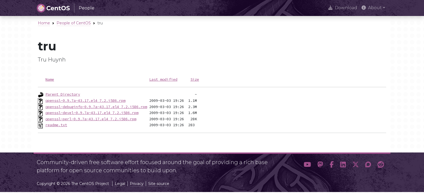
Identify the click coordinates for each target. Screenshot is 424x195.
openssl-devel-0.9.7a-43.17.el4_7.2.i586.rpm (91, 112)
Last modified (163, 79)
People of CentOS (74, 23)
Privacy (137, 183)
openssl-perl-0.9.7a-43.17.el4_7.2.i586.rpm (90, 118)
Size (194, 79)
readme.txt (56, 124)
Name (49, 79)
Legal (120, 183)
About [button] (372, 7)
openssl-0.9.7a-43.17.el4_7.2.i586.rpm (85, 100)
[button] (307, 164)
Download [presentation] (342, 7)
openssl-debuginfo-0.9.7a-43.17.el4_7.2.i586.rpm (96, 106)
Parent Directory (62, 94)
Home (44, 23)
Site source (158, 183)
